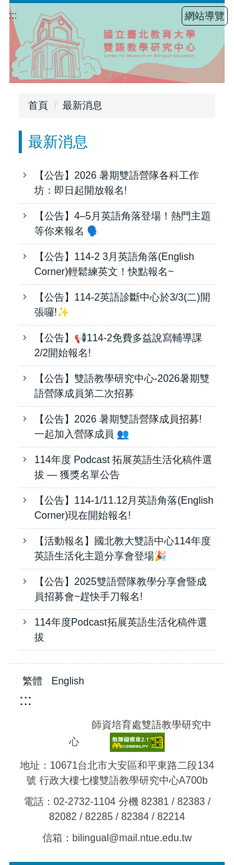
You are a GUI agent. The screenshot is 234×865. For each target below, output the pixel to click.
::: (13, 15)
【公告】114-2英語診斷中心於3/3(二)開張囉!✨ (122, 305)
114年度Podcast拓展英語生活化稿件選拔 (120, 629)
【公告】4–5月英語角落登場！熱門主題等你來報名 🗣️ (122, 223)
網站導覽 (205, 16)
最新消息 (82, 105)
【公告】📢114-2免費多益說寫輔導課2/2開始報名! (118, 345)
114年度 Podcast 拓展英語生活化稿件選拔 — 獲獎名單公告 (123, 467)
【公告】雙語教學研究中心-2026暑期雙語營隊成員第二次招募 (122, 386)
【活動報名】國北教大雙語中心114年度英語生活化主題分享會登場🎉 (122, 548)
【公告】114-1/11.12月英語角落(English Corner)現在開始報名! (123, 508)
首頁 (38, 105)
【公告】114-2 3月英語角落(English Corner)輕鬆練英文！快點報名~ (114, 264)
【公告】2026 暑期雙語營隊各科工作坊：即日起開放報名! (116, 183)
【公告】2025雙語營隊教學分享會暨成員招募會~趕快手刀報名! (120, 589)
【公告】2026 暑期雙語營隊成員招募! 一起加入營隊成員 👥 (119, 426)
